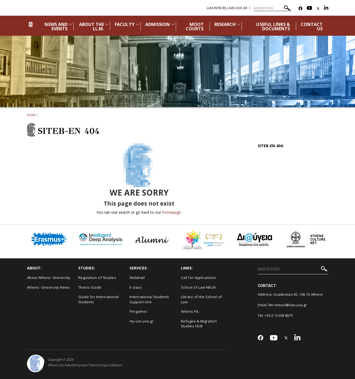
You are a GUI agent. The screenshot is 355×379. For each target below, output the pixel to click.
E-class (136, 287)
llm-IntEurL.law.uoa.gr (227, 8)
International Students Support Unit (149, 299)
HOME (31, 115)
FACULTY (124, 24)
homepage (171, 212)
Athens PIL (190, 311)
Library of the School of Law (201, 299)
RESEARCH (225, 24)
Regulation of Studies (97, 277)
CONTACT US (312, 26)
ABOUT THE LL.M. (91, 26)
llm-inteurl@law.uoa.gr (288, 304)
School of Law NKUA (198, 287)
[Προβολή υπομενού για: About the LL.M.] (107, 24)
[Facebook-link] (300, 8)
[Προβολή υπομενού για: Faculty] (137, 24)
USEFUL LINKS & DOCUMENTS (273, 26)
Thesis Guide (90, 287)
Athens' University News (48, 287)
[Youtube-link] (309, 8)
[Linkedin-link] (326, 8)
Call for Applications (198, 277)
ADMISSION (157, 24)
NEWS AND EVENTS (56, 26)
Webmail (137, 277)
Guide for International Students (98, 299)
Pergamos (138, 311)
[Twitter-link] (318, 8)
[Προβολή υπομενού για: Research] (239, 24)
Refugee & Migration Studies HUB (199, 324)
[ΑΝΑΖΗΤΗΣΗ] (273, 8)
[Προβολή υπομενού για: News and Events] (70, 24)
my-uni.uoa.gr (142, 321)
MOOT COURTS (195, 26)
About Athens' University (48, 277)
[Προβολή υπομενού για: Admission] (173, 24)
